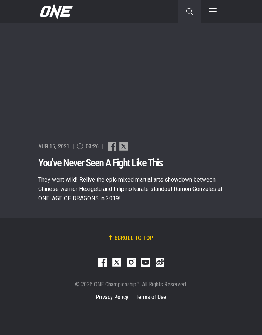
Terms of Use (151, 297)
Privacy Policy (112, 297)
